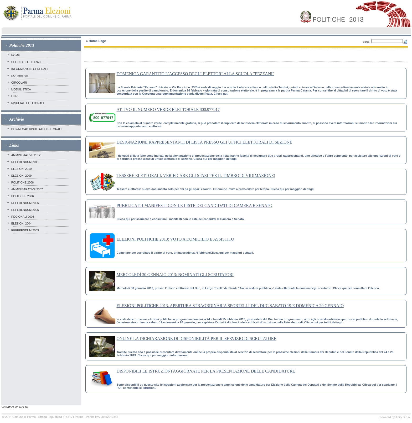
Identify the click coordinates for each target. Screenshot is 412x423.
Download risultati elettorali (37, 129)
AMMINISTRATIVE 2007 (27, 189)
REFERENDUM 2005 (25, 209)
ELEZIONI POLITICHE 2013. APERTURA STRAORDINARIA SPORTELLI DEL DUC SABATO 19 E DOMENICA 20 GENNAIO (230, 305)
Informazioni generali (30, 68)
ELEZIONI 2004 (22, 223)
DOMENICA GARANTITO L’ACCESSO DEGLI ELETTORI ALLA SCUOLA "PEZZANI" (195, 74)
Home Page (97, 41)
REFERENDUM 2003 (25, 230)
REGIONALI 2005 (23, 216)
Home (16, 55)
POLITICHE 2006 (23, 196)
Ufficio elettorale (27, 62)
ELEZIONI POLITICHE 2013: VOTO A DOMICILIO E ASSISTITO (175, 239)
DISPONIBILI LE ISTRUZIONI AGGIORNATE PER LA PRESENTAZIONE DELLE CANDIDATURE (205, 371)
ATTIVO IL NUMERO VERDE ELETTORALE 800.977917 (168, 109)
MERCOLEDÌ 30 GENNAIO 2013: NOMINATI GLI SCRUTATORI (175, 274)
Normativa (20, 75)
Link (15, 96)
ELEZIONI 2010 (22, 168)
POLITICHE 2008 (23, 182)
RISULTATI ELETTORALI (28, 103)
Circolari (20, 82)
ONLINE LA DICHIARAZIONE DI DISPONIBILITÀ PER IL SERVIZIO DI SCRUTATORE (196, 338)
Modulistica (22, 89)
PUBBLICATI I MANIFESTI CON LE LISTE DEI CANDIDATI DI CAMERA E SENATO (194, 205)
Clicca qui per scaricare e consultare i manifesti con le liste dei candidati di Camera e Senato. (180, 219)
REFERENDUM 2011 (25, 162)
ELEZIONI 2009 (22, 175)
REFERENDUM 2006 (25, 203)
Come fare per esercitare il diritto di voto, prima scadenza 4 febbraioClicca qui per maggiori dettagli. (185, 252)
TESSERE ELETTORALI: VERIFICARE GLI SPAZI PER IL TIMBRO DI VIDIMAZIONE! (195, 175)
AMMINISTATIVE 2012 (26, 155)
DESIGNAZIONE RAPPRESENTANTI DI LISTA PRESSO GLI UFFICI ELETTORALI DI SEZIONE (204, 142)
